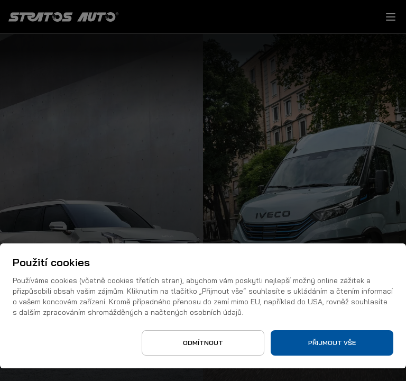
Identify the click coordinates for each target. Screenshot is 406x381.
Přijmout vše (332, 343)
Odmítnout (203, 343)
